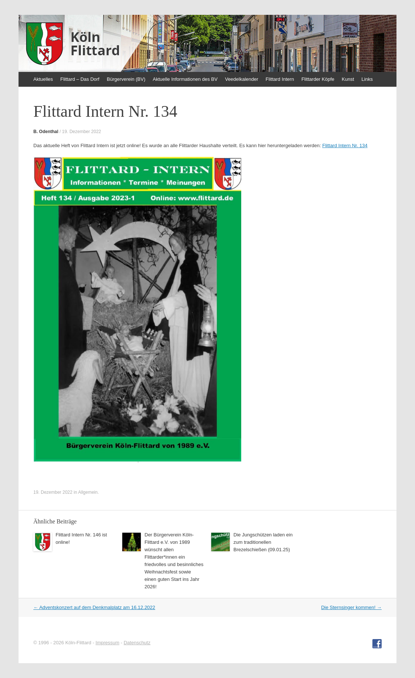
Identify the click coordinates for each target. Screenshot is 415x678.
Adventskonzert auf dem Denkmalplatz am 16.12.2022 (94, 607)
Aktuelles (43, 79)
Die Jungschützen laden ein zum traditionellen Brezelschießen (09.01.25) (263, 542)
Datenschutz (137, 642)
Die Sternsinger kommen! (351, 607)
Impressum (107, 642)
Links (367, 79)
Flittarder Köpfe (317, 79)
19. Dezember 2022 (81, 131)
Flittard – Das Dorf (79, 79)
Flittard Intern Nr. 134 (345, 145)
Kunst (348, 79)
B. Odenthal (45, 131)
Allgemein (88, 492)
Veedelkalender (241, 79)
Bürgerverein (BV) (126, 79)
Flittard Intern (280, 79)
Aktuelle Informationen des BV (185, 79)
